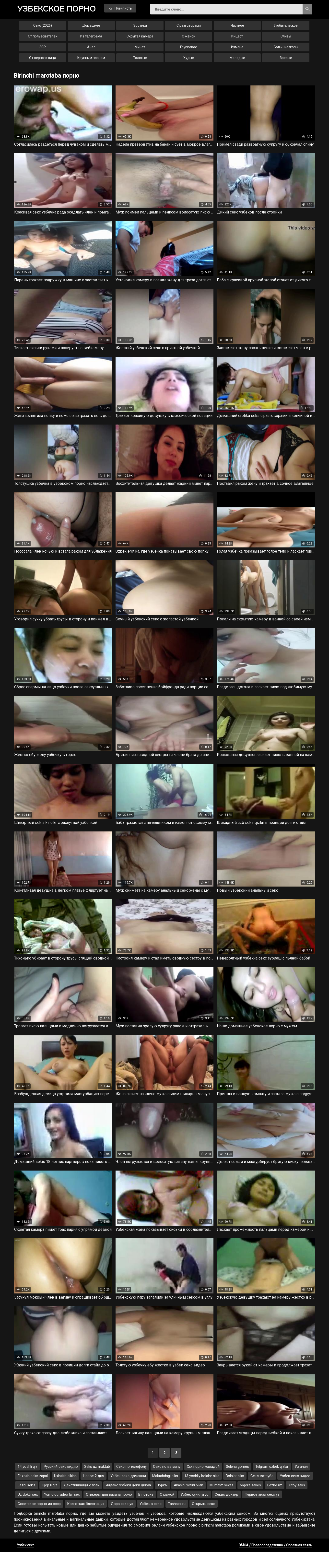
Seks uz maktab (97, 1466)
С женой (188, 36)
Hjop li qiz (49, 1485)
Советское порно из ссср (39, 1504)
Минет (140, 47)
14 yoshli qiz (27, 1466)
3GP (42, 47)
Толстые (140, 58)
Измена (237, 47)
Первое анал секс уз (262, 1494)
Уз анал (301, 1466)
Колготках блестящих (85, 1504)
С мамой (167, 1494)
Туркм (162, 1485)
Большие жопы (286, 47)
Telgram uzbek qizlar (271, 1466)
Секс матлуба (261, 1476)
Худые (188, 58)
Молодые (237, 58)
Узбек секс (25, 1545)
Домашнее (91, 25)
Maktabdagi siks (165, 1476)
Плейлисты (120, 8)
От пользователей (43, 36)
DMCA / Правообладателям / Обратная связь (275, 1545)
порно (56, 8)
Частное (237, 25)
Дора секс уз (122, 1504)
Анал (91, 47)
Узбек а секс (151, 1504)
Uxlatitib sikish (65, 1476)
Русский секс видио (61, 1466)
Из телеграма (91, 36)
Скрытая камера (140, 36)
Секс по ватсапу (166, 1466)
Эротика (140, 25)
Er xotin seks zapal (33, 1476)
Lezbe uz (274, 1485)
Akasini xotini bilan (188, 1485)
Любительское (286, 25)
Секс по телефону (131, 1466)
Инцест (237, 36)
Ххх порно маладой (203, 1466)
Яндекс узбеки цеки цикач (128, 1485)
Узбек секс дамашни (128, 1476)
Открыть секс (203, 1504)
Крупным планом (91, 58)
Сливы (286, 36)
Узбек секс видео (295, 1476)
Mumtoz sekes (222, 1485)
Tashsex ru (177, 1504)
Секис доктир (226, 1494)
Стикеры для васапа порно (109, 1494)
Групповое (188, 47)
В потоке (145, 1494)
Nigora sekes (250, 1485)
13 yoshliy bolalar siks (201, 1476)
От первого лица (42, 58)
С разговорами (188, 25)
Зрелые (286, 58)
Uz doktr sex (28, 1494)
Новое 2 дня (93, 1476)
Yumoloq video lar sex (62, 1494)
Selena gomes (237, 1466)
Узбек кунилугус (194, 1494)
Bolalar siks (235, 1476)
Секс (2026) (42, 25)
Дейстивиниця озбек (81, 1485)
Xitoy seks (296, 1485)
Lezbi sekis (26, 1485)
